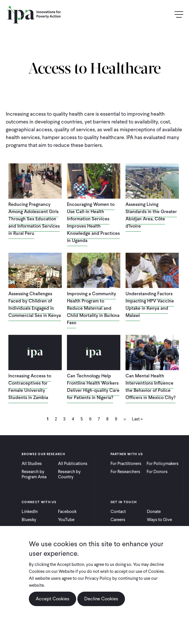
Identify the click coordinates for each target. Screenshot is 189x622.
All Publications (72, 463)
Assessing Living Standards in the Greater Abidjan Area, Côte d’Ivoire (151, 215)
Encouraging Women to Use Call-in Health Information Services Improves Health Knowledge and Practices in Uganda (93, 222)
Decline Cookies (101, 599)
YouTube (66, 519)
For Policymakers (163, 463)
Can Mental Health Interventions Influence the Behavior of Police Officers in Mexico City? (150, 386)
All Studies (32, 463)
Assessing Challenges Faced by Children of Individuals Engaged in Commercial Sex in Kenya (34, 304)
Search (166, 15)
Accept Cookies (52, 599)
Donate (154, 511)
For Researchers (125, 471)
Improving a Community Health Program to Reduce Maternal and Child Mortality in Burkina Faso (93, 308)
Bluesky (29, 519)
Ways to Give (159, 519)
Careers (118, 519)
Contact (118, 511)
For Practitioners (126, 463)
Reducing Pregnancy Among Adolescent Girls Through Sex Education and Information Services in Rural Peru (34, 218)
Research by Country (69, 474)
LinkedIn (30, 511)
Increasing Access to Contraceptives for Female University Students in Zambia (29, 386)
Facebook (67, 511)
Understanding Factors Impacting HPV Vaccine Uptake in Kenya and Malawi (150, 304)
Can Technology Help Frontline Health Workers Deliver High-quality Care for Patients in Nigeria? (93, 386)
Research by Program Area (34, 474)
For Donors (157, 471)
